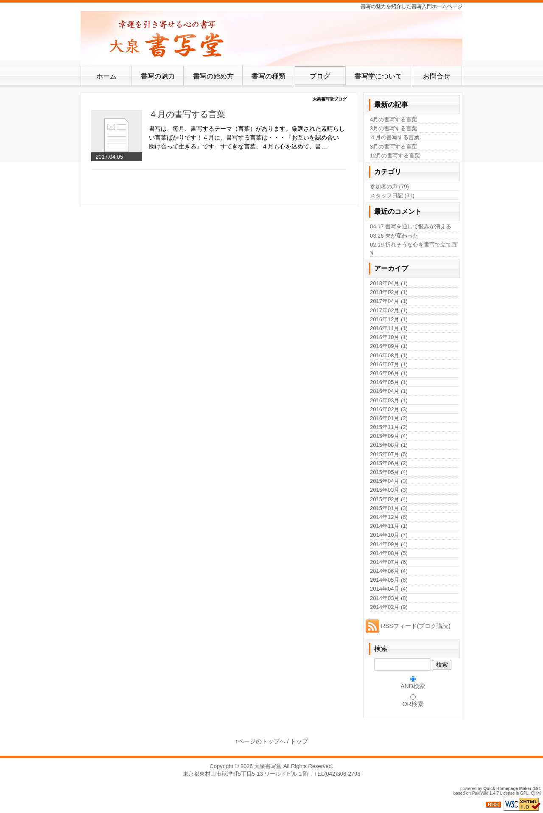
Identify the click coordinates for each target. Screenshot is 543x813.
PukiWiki (480, 793)
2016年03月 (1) (389, 400)
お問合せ (436, 76)
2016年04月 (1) (389, 391)
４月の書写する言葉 (187, 114)
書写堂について (378, 76)
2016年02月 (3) (389, 409)
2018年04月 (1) (389, 283)
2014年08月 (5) (389, 553)
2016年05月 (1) (389, 382)
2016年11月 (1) (389, 328)
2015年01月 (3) (389, 508)
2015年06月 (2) (389, 463)
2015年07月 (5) (389, 454)
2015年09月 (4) (389, 436)
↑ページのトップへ (260, 741)
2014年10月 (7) (389, 535)
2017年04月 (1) (389, 301)
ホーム (106, 76)
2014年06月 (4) (389, 571)
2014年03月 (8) (389, 598)
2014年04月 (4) (389, 589)
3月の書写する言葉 (393, 128)
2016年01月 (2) (389, 418)
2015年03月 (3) (389, 490)
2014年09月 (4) (389, 544)
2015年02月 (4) (389, 499)
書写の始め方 (213, 76)
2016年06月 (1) (389, 373)
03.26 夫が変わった (394, 236)
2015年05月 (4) (389, 472)
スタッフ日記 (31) (392, 195)
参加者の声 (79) (389, 186)
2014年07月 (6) (389, 562)
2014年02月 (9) (389, 607)
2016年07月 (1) (389, 364)
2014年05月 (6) (389, 580)
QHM (536, 793)
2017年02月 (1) (389, 310)
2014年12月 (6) (389, 517)
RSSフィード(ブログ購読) (408, 625)
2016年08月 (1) (389, 355)
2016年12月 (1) (389, 319)
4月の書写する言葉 (393, 119)
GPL (524, 793)
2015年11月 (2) (389, 427)
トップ (299, 741)
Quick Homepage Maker (507, 788)
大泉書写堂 (268, 766)
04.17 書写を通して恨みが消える (410, 226)
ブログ (320, 76)
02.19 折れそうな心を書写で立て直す (413, 248)
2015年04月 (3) (389, 481)
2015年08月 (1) (389, 445)
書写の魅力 (158, 76)
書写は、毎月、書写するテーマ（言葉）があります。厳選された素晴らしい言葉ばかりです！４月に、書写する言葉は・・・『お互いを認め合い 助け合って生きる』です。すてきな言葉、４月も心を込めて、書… (247, 137)
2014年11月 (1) (389, 526)
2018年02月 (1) (389, 292)
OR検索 (413, 704)
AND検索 (412, 686)
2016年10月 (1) (389, 337)
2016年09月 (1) (389, 346)
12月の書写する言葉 (395, 155)
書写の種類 (268, 76)
